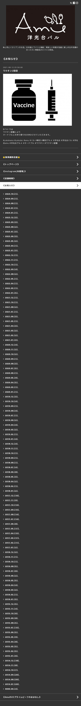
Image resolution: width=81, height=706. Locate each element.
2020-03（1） (11, 387)
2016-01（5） (11, 599)
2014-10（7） (11, 670)
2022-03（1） (11, 288)
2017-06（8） (11, 524)
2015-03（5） (11, 646)
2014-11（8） (11, 665)
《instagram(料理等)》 (14, 171)
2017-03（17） (12, 538)
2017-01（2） (11, 547)
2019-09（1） (11, 406)
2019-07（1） (11, 415)
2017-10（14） (12, 505)
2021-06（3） (11, 316)
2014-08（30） (12, 679)
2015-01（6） (11, 656)
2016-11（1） (11, 557)
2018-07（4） (11, 467)
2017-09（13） (12, 509)
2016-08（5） (11, 566)
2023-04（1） (11, 245)
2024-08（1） (11, 203)
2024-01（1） (11, 212)
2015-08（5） (11, 623)
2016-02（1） (11, 594)
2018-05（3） (11, 476)
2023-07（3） (11, 231)
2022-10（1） (11, 264)
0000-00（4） (11, 689)
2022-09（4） (11, 269)
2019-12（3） (11, 396)
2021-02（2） (11, 335)
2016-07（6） (11, 571)
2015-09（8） (11, 618)
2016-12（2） (11, 552)
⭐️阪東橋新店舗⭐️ (11, 157)
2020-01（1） (11, 392)
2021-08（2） (11, 307)
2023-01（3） (11, 250)
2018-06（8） (11, 472)
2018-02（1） (11, 486)
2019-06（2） (11, 420)
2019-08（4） (11, 410)
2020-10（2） (11, 354)
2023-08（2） (11, 227)
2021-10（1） (11, 302)
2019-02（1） (11, 434)
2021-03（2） (11, 330)
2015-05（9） (11, 637)
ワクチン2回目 (10, 70)
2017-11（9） (11, 500)
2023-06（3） (11, 236)
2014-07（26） (12, 684)
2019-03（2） (11, 429)
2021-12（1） (11, 297)
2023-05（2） (11, 241)
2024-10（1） (11, 194)
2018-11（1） (11, 448)
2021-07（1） (11, 311)
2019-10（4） (11, 401)
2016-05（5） (11, 580)
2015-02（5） (11, 651)
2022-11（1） (11, 260)
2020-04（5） (11, 382)
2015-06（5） (11, 632)
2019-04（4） (11, 425)
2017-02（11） (12, 542)
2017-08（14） (12, 514)
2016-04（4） (11, 585)
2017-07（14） (12, 519)
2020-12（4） (11, 344)
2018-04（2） (11, 481)
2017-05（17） (12, 528)
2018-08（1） (11, 462)
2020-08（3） (11, 363)
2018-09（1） (11, 458)
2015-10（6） (11, 613)
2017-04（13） (12, 533)
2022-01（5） (11, 293)
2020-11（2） (11, 349)
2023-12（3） (11, 217)
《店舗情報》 (9, 178)
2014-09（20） (12, 674)
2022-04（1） (11, 283)
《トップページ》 (11, 164)
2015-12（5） (11, 604)
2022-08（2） (11, 274)
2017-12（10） (12, 495)
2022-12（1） (11, 255)
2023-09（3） (11, 222)
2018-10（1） (11, 453)
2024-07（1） (11, 208)
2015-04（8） (11, 641)
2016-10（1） (11, 561)
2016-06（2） (11, 575)
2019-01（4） (11, 439)
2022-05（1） (11, 278)
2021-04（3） (11, 326)
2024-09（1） (11, 198)
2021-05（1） (11, 321)
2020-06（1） (11, 373)
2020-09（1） (11, 359)
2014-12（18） (12, 660)
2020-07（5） (11, 368)
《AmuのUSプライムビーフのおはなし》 (22, 697)
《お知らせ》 (9, 185)
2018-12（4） (11, 443)
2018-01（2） (11, 491)
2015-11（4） (11, 608)
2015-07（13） (12, 627)
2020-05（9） (11, 377)
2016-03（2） (11, 590)
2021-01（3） (11, 340)
